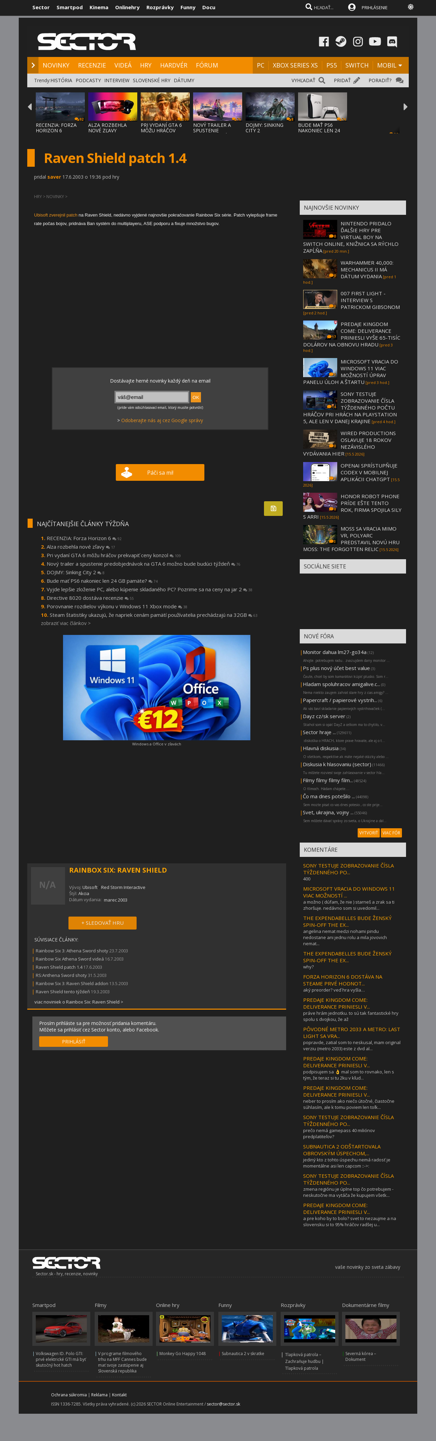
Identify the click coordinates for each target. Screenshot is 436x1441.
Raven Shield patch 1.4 (59, 967)
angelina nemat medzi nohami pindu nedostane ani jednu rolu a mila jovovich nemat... (345, 937)
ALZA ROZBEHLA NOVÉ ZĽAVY (107, 128)
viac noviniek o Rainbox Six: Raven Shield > (78, 1002)
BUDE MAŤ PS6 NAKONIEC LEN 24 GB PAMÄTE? (319, 130)
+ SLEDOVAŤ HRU (102, 922)
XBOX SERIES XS (295, 65)
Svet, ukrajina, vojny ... (328, 812)
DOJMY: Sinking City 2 (76, 572)
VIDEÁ (122, 65)
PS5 (331, 65)
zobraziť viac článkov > (66, 623)
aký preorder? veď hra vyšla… (334, 990)
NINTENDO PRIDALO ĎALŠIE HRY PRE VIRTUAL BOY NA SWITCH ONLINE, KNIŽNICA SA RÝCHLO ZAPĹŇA (351, 237)
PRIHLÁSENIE (375, 7)
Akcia (83, 893)
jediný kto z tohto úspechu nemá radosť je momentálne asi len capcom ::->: (346, 1163)
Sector (41, 7)
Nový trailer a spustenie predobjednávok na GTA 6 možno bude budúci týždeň (143, 563)
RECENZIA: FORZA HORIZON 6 (56, 128)
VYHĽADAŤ (303, 80)
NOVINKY (56, 65)
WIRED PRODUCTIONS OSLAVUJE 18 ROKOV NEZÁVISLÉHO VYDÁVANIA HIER (349, 443)
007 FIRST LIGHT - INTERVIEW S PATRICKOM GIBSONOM (370, 300)
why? (308, 967)
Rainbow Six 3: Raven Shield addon (72, 983)
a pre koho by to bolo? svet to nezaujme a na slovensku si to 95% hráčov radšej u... (349, 1221)
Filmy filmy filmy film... (328, 780)
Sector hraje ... (319, 732)
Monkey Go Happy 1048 (182, 1353)
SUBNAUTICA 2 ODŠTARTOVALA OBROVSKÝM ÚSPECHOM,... (341, 1150)
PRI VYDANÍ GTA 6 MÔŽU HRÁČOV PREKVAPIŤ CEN (161, 130)
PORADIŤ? (380, 80)
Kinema (99, 7)
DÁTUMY (184, 80)
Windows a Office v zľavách (156, 743)
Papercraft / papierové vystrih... (340, 700)
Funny (188, 7)
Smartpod (70, 7)
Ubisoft (89, 887)
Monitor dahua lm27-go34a (335, 652)
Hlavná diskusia (321, 748)
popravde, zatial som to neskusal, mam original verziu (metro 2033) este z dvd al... (352, 1045)
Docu (208, 7)
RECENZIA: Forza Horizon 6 (84, 538)
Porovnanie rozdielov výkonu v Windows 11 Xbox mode (117, 606)
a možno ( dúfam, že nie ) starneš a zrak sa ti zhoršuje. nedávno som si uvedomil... (348, 905)
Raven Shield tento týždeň (63, 992)
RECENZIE (92, 65)
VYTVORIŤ (368, 833)
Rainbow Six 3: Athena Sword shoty (72, 951)
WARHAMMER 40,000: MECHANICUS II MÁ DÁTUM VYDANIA (367, 269)
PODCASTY (88, 80)
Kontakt (119, 1395)
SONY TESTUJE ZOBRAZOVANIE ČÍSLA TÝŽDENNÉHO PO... (348, 869)
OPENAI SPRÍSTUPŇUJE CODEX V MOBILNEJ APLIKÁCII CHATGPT (369, 472)
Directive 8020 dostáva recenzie (90, 597)
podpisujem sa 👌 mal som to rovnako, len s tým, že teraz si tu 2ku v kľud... (348, 1075)
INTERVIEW (116, 80)
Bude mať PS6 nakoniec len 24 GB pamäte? (102, 580)
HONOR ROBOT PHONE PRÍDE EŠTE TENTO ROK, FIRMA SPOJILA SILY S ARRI (352, 506)
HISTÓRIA (61, 80)
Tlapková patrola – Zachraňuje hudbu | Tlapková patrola (304, 1361)
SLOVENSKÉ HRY (151, 80)
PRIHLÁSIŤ (73, 1041)
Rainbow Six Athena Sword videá (70, 959)
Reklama (99, 1395)
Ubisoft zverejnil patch (55, 215)
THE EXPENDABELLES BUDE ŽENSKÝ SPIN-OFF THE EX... (347, 921)
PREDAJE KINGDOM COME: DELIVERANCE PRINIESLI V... (336, 1003)
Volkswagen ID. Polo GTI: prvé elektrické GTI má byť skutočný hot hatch (61, 1359)
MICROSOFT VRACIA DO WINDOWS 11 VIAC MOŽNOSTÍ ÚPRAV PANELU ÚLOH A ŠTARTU (350, 371)
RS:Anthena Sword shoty (61, 975)
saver (54, 177)
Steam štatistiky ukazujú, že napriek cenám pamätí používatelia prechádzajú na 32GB (154, 614)
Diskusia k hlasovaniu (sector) (337, 764)
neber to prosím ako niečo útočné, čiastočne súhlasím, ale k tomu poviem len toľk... (348, 1104)
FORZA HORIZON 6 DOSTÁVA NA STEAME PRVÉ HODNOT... (342, 980)
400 (306, 879)
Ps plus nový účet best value (336, 668)
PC (260, 65)
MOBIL (386, 65)
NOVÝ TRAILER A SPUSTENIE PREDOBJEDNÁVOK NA (215, 133)
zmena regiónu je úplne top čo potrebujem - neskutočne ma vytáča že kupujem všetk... (348, 1192)
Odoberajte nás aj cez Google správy (162, 420)
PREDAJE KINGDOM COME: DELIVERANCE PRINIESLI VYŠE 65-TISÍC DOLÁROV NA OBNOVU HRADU (351, 334)
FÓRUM (207, 65)
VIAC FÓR (391, 833)
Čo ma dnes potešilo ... (329, 796)
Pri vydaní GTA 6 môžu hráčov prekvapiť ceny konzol (114, 555)
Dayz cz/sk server (324, 716)
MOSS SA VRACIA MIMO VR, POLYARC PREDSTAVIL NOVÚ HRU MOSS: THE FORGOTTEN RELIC (351, 538)
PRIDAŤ (342, 80)
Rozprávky (160, 7)
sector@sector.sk (223, 1404)
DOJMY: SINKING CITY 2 (264, 128)
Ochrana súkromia (69, 1395)
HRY (146, 65)
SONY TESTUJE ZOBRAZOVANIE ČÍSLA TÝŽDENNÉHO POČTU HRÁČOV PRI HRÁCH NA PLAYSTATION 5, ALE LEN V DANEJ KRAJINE (350, 407)
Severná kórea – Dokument (360, 1356)
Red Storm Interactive (123, 887)
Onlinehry (127, 7)
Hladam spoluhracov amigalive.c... (341, 684)
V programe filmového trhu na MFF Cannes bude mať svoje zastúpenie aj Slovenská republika (122, 1362)
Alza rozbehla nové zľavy (81, 546)
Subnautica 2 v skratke (243, 1353)
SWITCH (357, 65)
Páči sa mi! (160, 472)
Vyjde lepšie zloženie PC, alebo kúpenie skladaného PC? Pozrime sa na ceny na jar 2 (149, 589)
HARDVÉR (173, 65)
